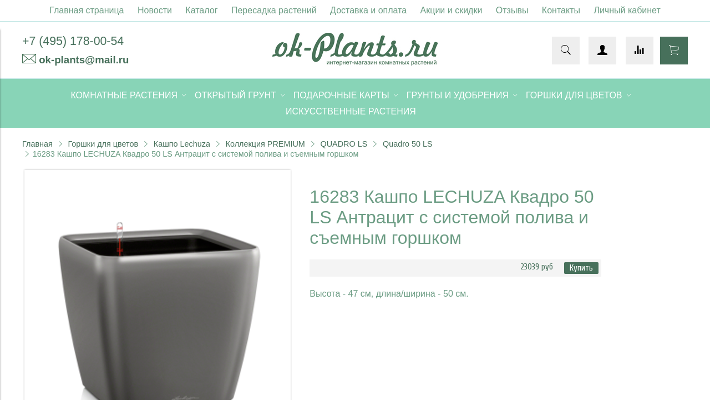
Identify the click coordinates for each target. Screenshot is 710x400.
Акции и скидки (451, 10)
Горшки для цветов (103, 143)
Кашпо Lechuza (182, 143)
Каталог (201, 10)
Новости (155, 10)
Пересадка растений (274, 10)
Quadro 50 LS (408, 143)
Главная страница (86, 10)
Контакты (561, 10)
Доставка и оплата (368, 10)
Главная (37, 143)
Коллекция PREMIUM (265, 143)
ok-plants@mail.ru (84, 60)
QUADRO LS (344, 143)
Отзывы (512, 10)
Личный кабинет (627, 10)
